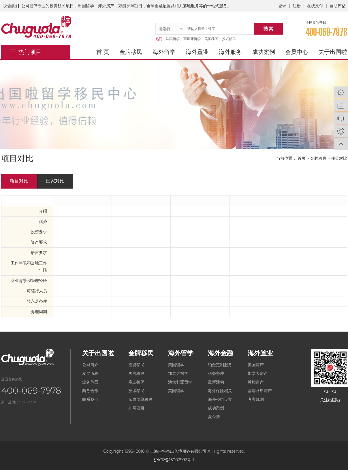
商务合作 (90, 390)
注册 (297, 5)
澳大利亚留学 (180, 382)
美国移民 (211, 39)
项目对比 (19, 181)
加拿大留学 (178, 373)
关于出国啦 (332, 51)
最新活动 (216, 382)
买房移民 (136, 373)
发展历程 (90, 373)
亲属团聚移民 (140, 399)
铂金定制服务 (220, 364)
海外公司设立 (220, 399)
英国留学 (176, 390)
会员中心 (296, 51)
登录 (282, 5)
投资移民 (229, 39)
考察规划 (256, 399)
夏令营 (214, 416)
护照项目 (136, 408)
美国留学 (176, 364)
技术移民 (136, 390)
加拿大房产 (258, 373)
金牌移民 (130, 51)
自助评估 (338, 5)
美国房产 (256, 364)
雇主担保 (136, 382)
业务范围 (90, 382)
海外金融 (220, 353)
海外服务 (230, 51)
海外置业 (197, 51)
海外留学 (164, 51)
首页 (302, 158)
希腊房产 (256, 382)
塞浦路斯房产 (260, 390)
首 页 (102, 51)
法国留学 (173, 39)
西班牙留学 (192, 39)
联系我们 (90, 399)
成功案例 (263, 51)
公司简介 (90, 364)
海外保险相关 (220, 390)
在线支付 (315, 5)
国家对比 (55, 181)
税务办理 (216, 373)
